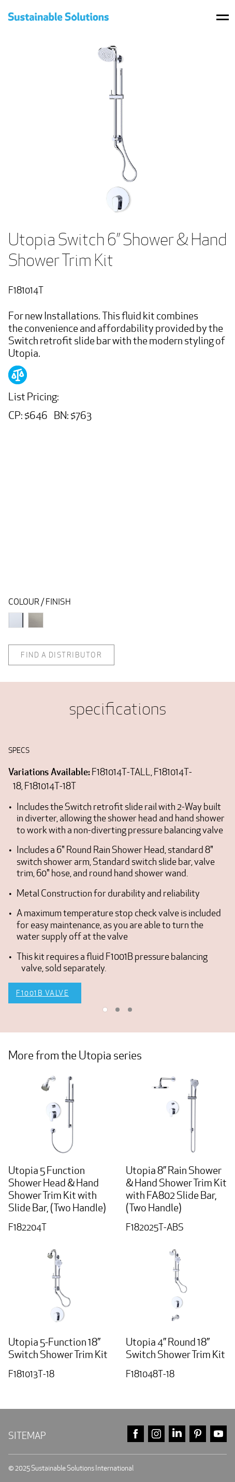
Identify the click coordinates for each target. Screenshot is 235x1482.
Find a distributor (61, 655)
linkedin (177, 1434)
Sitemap (27, 1436)
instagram (156, 1434)
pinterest (197, 1434)
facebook (135, 1434)
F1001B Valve (42, 993)
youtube (218, 1434)
